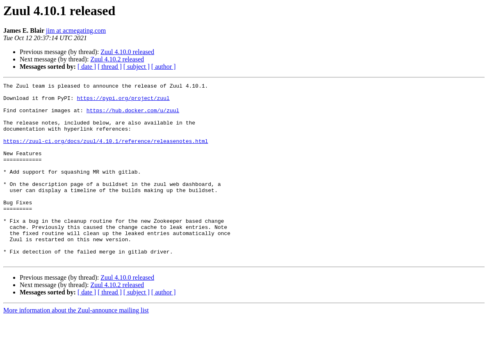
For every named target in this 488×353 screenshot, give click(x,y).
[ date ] (87, 66)
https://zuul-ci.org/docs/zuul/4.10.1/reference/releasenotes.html (105, 153)
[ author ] (163, 66)
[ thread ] (110, 66)
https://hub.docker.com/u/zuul (133, 116)
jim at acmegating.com (76, 30)
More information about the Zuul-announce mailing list (76, 345)
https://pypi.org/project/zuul (123, 101)
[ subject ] (136, 66)
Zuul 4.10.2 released (117, 59)
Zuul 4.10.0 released (127, 51)
